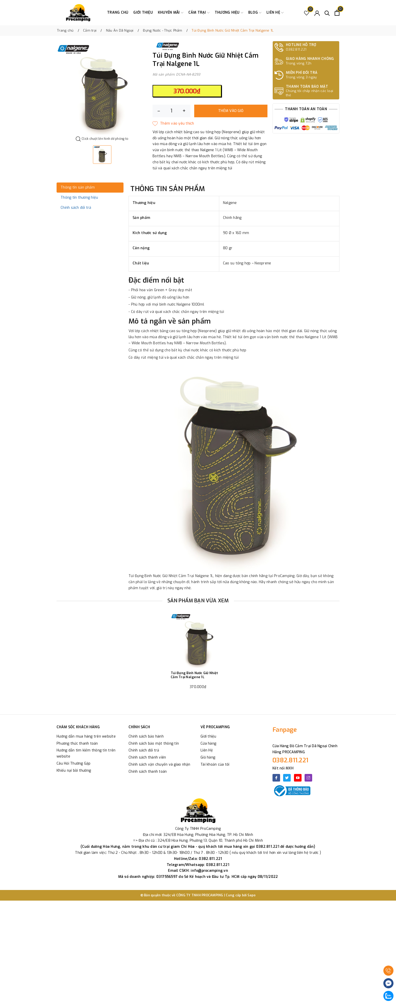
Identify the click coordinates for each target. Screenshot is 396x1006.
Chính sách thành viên (147, 757)
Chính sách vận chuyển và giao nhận (159, 764)
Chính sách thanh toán (148, 771)
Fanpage (285, 730)
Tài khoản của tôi (215, 764)
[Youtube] (298, 778)
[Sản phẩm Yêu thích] (306, 12)
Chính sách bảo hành (146, 736)
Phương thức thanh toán (77, 743)
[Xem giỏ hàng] (337, 13)
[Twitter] (287, 778)
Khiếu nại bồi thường (74, 770)
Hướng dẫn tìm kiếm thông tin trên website (86, 753)
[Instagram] (308, 778)
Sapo (251, 895)
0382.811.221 (290, 760)
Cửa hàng (208, 743)
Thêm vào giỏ (230, 110)
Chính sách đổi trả (144, 750)
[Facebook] (276, 778)
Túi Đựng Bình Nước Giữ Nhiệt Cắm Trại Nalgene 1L (194, 675)
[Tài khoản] (317, 12)
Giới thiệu (143, 12)
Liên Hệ (207, 750)
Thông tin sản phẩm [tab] (78, 187)
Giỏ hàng (208, 757)
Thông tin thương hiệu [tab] (79, 197)
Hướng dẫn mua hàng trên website (86, 736)
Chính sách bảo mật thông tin (154, 743)
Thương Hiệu (229, 12)
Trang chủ (117, 12)
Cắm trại (199, 12)
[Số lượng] (171, 111)
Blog (254, 12)
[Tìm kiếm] (327, 12)
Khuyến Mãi (170, 12)
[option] (102, 88)
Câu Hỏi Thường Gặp (74, 763)
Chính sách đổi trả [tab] (76, 207)
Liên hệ (275, 12)
